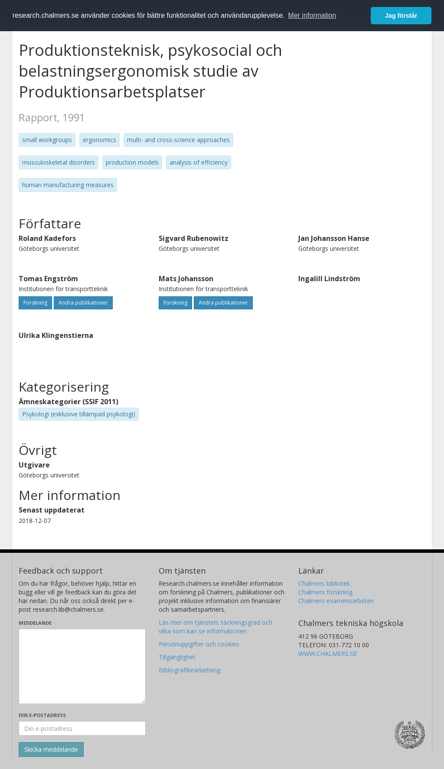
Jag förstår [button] (401, 15)
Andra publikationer (83, 302)
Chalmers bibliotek (324, 583)
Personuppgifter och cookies (199, 644)
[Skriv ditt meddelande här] (82, 666)
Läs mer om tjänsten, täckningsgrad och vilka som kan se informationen (215, 626)
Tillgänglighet (177, 657)
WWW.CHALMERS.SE (327, 653)
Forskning (35, 302)
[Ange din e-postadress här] (82, 728)
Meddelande (35, 623)
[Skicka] (51, 749)
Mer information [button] (312, 15)
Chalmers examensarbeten (336, 601)
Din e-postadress (42, 715)
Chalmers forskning (325, 592)
